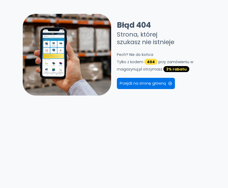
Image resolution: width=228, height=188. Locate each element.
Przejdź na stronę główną (146, 83)
